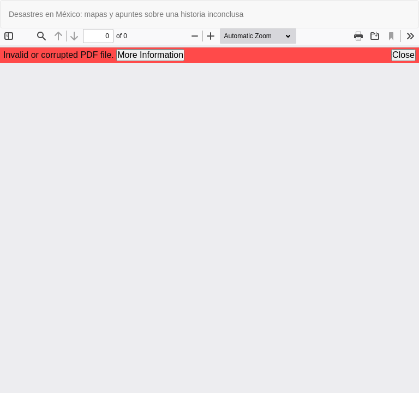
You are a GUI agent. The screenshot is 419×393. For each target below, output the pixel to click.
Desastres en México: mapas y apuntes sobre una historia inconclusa (126, 14)
